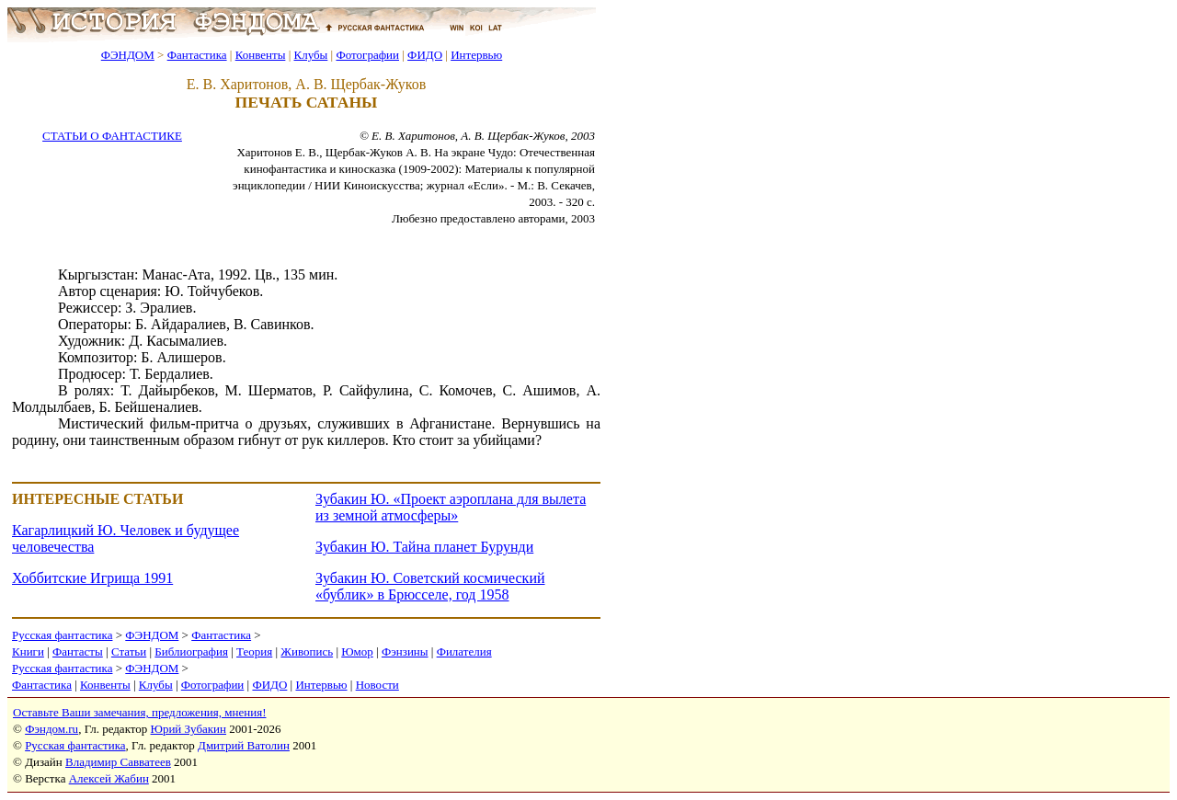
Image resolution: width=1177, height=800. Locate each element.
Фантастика (197, 55)
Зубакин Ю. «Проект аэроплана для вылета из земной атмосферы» (450, 507)
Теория (254, 651)
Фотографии (367, 55)
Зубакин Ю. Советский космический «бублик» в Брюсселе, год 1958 (430, 586)
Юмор (357, 651)
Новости (377, 684)
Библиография (191, 651)
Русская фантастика (62, 635)
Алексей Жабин (109, 778)
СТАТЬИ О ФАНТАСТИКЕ (112, 136)
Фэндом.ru (51, 729)
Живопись (306, 651)
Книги (28, 651)
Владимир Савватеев (118, 762)
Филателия (464, 651)
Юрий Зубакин (188, 729)
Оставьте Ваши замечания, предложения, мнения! (139, 712)
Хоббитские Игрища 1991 (92, 578)
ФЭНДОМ (127, 55)
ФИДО (424, 55)
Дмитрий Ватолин (244, 745)
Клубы (310, 55)
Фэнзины (405, 651)
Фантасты (77, 651)
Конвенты (260, 55)
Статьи (128, 651)
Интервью (476, 55)
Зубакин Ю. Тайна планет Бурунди (424, 546)
